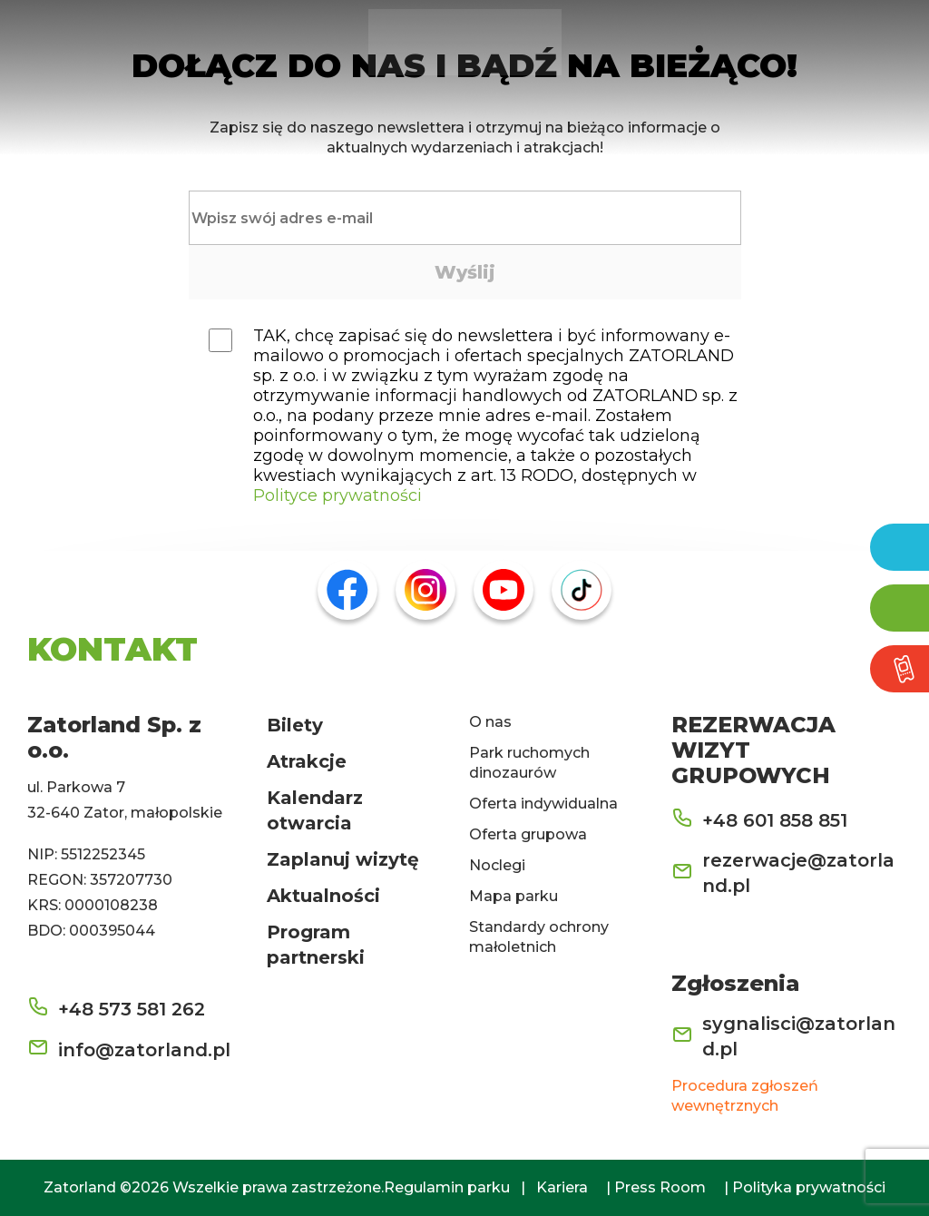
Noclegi (497, 865)
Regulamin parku (447, 1187)
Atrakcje (307, 761)
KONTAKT (112, 649)
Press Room (660, 1187)
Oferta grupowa (528, 834)
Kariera (562, 1187)
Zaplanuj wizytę (343, 859)
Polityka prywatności (808, 1187)
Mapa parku (513, 896)
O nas (490, 722)
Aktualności (323, 896)
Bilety (295, 725)
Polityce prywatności (337, 495)
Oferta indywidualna (543, 803)
